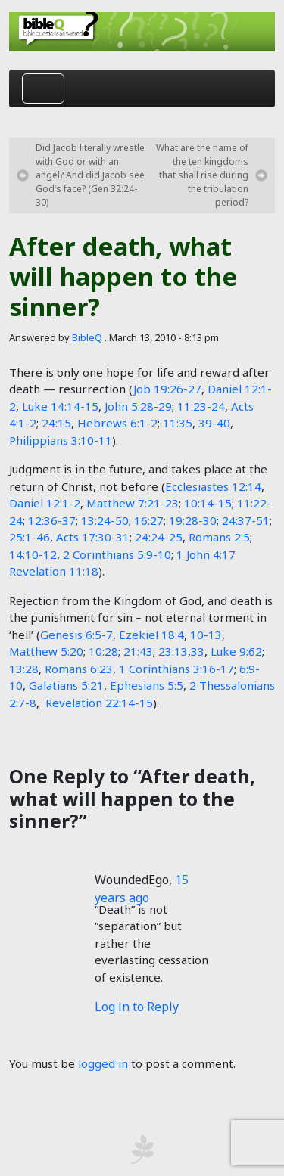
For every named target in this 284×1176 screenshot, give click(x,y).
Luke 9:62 (236, 651)
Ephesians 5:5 (146, 685)
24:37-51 (246, 520)
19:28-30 (193, 520)
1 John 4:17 (206, 554)
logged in (103, 1063)
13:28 (24, 668)
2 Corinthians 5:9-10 (117, 554)
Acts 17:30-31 (93, 537)
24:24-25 (159, 537)
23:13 (173, 651)
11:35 (177, 422)
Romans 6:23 (79, 668)
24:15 (56, 422)
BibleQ (87, 337)
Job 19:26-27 (167, 388)
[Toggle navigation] (43, 88)
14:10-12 (33, 554)
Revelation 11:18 (53, 571)
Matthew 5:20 (46, 651)
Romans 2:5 (219, 537)
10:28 (103, 651)
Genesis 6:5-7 (76, 634)
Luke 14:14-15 (60, 406)
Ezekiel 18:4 (151, 634)
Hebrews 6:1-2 (117, 422)
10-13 (206, 634)
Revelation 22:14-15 (99, 702)
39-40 (214, 422)
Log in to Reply (137, 1006)
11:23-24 (201, 406)
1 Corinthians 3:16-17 (176, 668)
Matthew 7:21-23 (132, 502)
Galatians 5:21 (66, 685)
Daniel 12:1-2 (44, 502)
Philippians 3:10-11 (60, 440)
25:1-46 (29, 537)
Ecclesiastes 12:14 (213, 486)
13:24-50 (105, 520)
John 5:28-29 (138, 406)
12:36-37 (52, 520)
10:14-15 (208, 502)
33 (197, 651)
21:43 (138, 651)
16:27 (149, 520)
